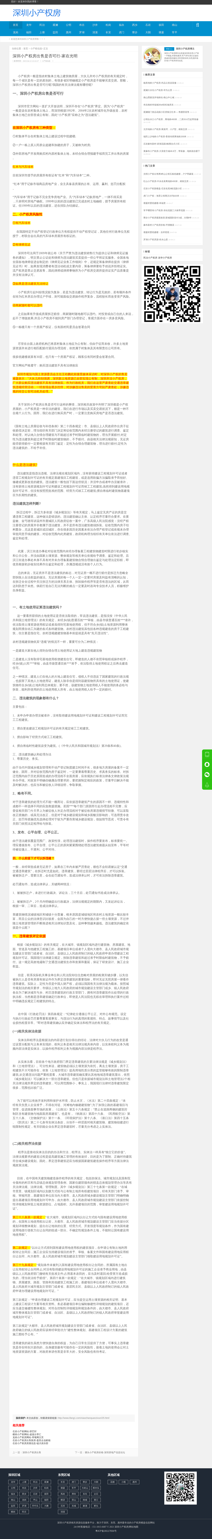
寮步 (134, 32)
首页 (15, 25)
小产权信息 (36, 48)
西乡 (134, 25)
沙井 (95, 25)
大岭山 (85, 1488)
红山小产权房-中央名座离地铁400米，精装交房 (166, 181)
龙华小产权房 (165, 257)
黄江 (96, 1500)
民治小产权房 (150, 257)
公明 (68, 25)
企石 (96, 1494)
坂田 (161, 25)
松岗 (108, 25)
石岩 (148, 25)
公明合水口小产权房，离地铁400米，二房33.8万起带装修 (170, 119)
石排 (63, 1506)
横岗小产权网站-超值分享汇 (27, 1434)
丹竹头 (35, 1506)
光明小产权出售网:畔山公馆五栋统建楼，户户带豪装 (168, 174)
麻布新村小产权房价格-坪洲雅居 (159, 225)
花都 (112, 1482)
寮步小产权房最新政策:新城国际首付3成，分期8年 (167, 218)
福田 (28, 32)
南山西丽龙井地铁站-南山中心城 (159, 97)
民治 (42, 25)
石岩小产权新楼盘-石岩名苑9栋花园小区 (163, 188)
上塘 (42, 32)
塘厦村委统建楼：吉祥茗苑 (156, 232)
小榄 (123, 1482)
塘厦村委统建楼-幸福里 (154, 203)
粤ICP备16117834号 (106, 1531)
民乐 (24, 1512)
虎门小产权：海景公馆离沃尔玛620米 (161, 196)
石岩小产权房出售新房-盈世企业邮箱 (32, 1440)
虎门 (121, 32)
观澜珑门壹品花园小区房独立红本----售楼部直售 (166, 112)
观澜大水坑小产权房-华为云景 (158, 90)
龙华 (28, 25)
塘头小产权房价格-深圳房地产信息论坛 (105, 1452)
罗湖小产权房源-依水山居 (155, 239)
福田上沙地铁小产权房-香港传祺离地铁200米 (165, 136)
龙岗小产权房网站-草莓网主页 (28, 1437)
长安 (108, 32)
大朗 (148, 32)
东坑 (85, 1494)
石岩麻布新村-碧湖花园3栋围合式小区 (161, 144)
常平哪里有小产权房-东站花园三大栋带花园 (164, 210)
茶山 (74, 1500)
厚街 (74, 1494)
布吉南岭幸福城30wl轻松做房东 (158, 105)
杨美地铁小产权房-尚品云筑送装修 (160, 83)
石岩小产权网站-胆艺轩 (25, 1431)
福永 (121, 25)
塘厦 (161, 32)
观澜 (55, 25)
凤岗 (63, 1494)
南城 (85, 1500)
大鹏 (46, 1506)
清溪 (95, 32)
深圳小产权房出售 (32, 1452)
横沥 (63, 1500)
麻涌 (85, 1506)
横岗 (13, 1512)
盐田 (55, 32)
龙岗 (15, 32)
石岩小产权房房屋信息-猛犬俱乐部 (30, 1443)
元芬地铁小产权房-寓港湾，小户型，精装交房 (165, 129)
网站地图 (133, 1526)
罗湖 (81, 32)
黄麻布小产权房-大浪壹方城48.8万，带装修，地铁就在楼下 (171, 151)
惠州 (68, 32)
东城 (74, 1506)
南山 (174, 25)
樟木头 (96, 1488)
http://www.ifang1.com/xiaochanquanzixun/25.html (83, 1418)
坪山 (35, 1500)
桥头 (96, 1506)
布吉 (81, 25)
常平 (174, 32)
